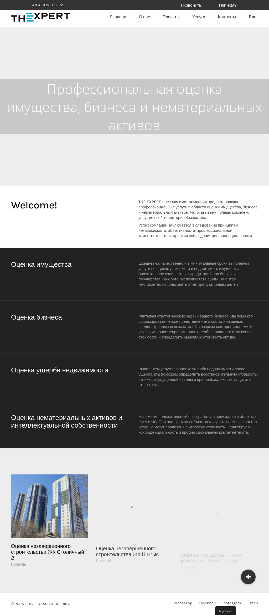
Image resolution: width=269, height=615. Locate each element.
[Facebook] (207, 603)
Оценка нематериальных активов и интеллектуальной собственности (66, 421)
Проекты (18, 572)
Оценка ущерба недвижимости (59, 370)
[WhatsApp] (183, 603)
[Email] (253, 603)
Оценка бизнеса (36, 317)
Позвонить (191, 5)
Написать (228, 5)
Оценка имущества (41, 264)
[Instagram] (231, 603)
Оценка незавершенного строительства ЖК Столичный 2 (47, 559)
